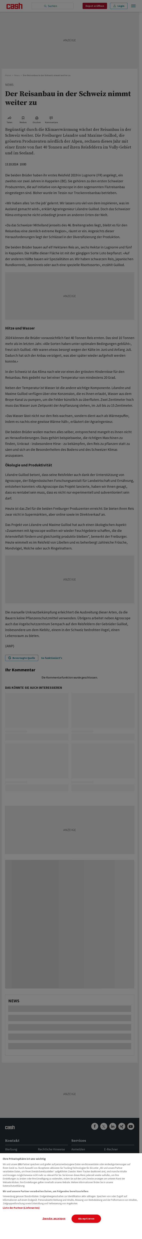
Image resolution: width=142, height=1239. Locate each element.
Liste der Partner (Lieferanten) (21, 1207)
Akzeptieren (86, 1218)
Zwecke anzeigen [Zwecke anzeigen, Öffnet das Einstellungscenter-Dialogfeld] (53, 1218)
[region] (71, 1196)
